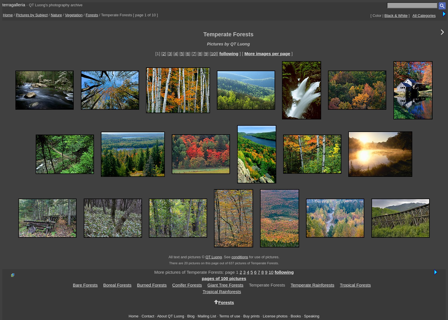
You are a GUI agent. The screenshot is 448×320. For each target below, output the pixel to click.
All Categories (424, 15)
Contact (147, 316)
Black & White (396, 15)
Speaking (311, 316)
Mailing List (207, 316)
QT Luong (213, 257)
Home (8, 15)
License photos (275, 316)
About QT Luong (170, 316)
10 (213, 53)
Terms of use (229, 316)
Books (296, 316)
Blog (191, 316)
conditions (239, 257)
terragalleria (13, 4)
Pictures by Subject (32, 15)
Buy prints (251, 316)
